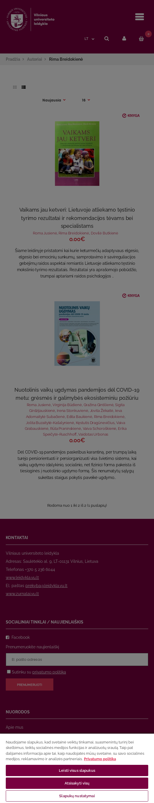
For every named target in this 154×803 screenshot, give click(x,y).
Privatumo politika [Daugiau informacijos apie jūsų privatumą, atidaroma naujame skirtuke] (100, 759)
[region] (77, 768)
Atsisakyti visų (77, 783)
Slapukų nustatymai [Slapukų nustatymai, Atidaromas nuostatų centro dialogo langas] (77, 796)
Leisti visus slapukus (77, 770)
